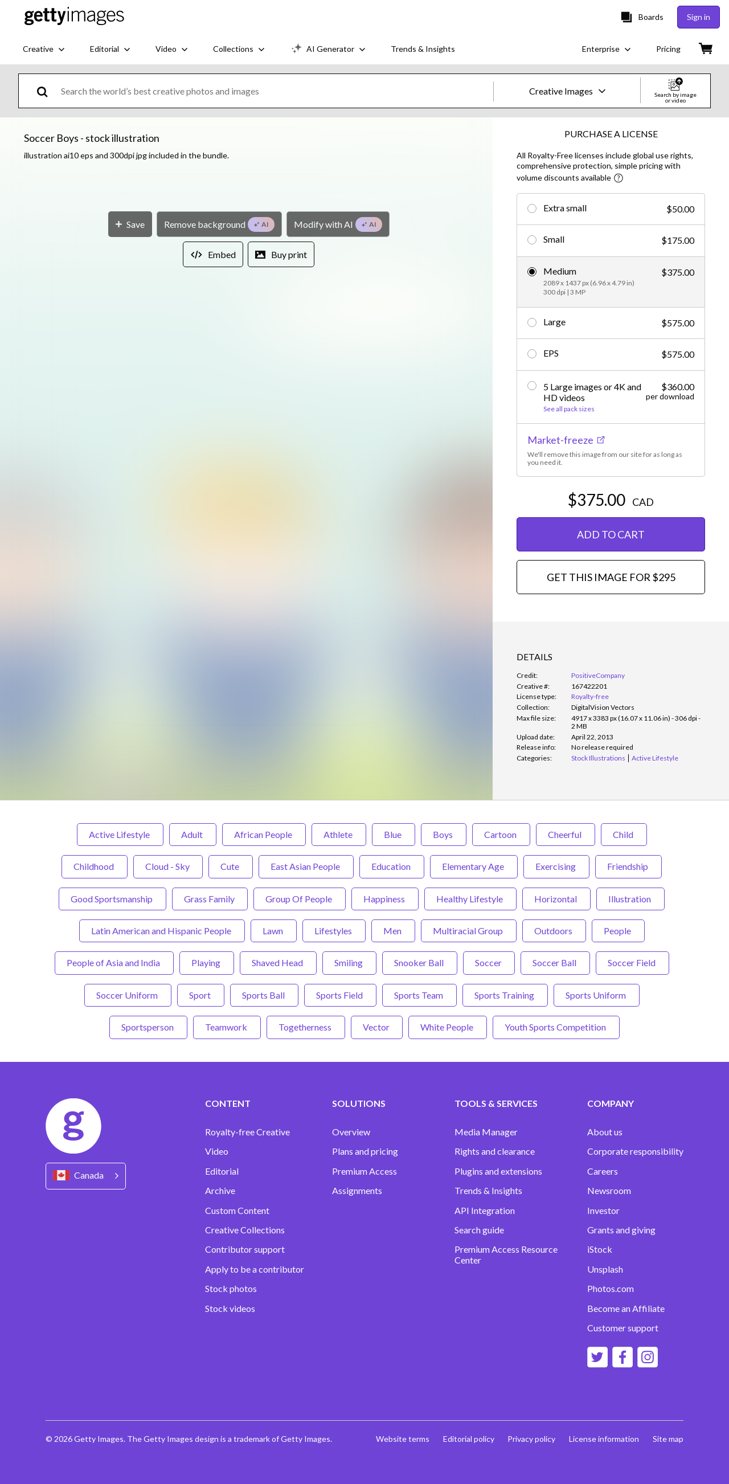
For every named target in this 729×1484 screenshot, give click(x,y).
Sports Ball (264, 995)
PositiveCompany (598, 675)
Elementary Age (474, 866)
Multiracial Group (469, 930)
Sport (200, 995)
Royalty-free (590, 696)
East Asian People (306, 866)
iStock (599, 1249)
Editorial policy (468, 1439)
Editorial (222, 1171)
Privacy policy (531, 1439)
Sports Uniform (597, 995)
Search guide (479, 1230)
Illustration (630, 898)
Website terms (402, 1439)
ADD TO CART (611, 534)
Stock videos (230, 1308)
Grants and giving (621, 1230)
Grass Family (210, 898)
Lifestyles (334, 930)
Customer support (622, 1328)
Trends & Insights (488, 1190)
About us (604, 1132)
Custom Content (237, 1210)
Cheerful (565, 834)
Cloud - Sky (168, 866)
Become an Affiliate (626, 1308)
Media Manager (486, 1132)
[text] (275, 90)
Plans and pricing (365, 1151)
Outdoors (554, 930)
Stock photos (231, 1288)
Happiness (385, 898)
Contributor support (245, 1249)
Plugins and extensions (498, 1171)
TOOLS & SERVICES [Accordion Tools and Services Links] (496, 1103)
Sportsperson (148, 1026)
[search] (47, 91)
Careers (602, 1171)
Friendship (628, 866)
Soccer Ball (555, 962)
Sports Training (505, 995)
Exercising (556, 866)
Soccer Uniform (127, 995)
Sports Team (419, 995)
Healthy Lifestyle (470, 898)
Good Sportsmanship (112, 898)
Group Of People (299, 898)
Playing (206, 962)
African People (264, 834)
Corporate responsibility (635, 1151)
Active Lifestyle (120, 834)
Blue (393, 834)
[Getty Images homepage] (74, 16)
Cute (230, 866)
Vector (377, 1026)
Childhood (94, 866)
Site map (668, 1439)
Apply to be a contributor (254, 1269)
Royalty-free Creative (247, 1132)
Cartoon (501, 834)
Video (216, 1151)
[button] (246, 352)
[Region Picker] (86, 1176)
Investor (603, 1210)
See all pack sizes (569, 409)
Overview (351, 1132)
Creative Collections (245, 1230)
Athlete (338, 834)
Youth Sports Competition (556, 1026)
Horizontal (556, 898)
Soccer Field (632, 962)
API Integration (484, 1210)
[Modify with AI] (338, 554)
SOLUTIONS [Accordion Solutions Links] (359, 1103)
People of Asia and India (114, 962)
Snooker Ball (419, 962)
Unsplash (605, 1269)
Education (391, 866)
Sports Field (340, 995)
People (618, 930)
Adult (192, 834)
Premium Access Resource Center (506, 1254)
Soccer (489, 962)
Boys (443, 834)
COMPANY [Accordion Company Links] (610, 1103)
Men (393, 930)
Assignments (357, 1190)
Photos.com (610, 1288)
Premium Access (364, 1171)
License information (604, 1439)
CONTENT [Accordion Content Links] (228, 1103)
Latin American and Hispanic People (162, 930)
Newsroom (609, 1190)
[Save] (130, 554)
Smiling (349, 962)
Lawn (274, 930)
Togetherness (306, 1026)
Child (624, 834)
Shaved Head (278, 962)
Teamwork (227, 1026)
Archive (220, 1190)
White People (447, 1026)
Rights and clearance (494, 1151)
